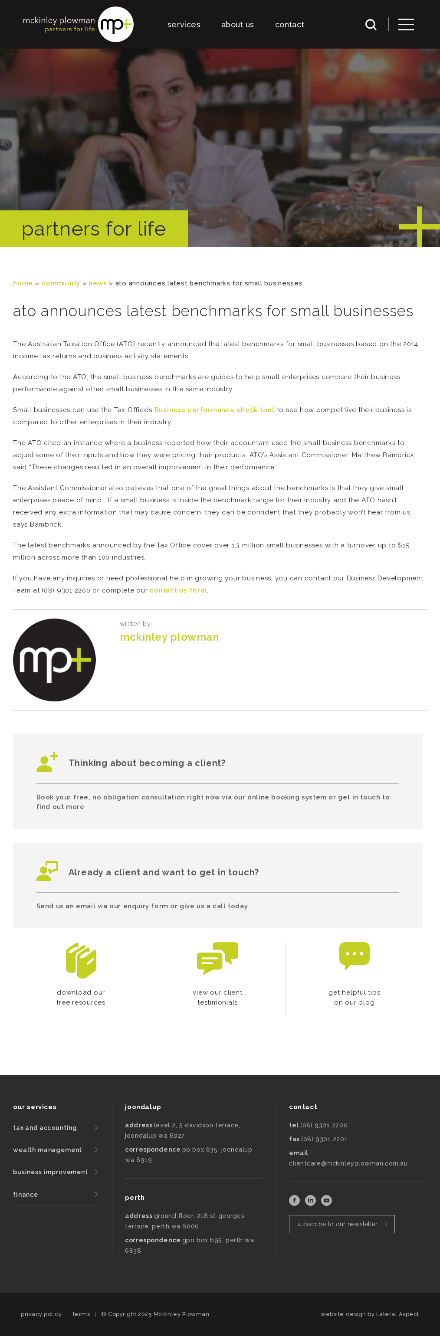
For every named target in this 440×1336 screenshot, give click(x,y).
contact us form (178, 590)
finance (25, 1194)
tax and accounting (45, 1127)
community (60, 283)
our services (34, 1107)
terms (81, 1314)
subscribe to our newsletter (337, 1224)
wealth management (47, 1149)
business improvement (50, 1172)
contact (290, 24)
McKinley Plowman (169, 637)
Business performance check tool (214, 410)
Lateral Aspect (397, 1314)
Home (23, 283)
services (183, 24)
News (98, 283)
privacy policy (41, 1314)
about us (237, 24)
